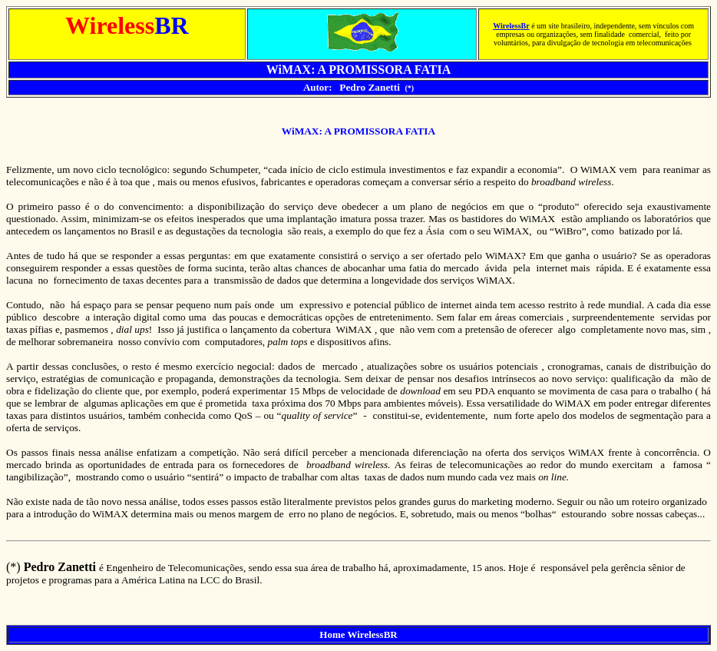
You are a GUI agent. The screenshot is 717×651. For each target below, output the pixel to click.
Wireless (506, 26)
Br (525, 26)
